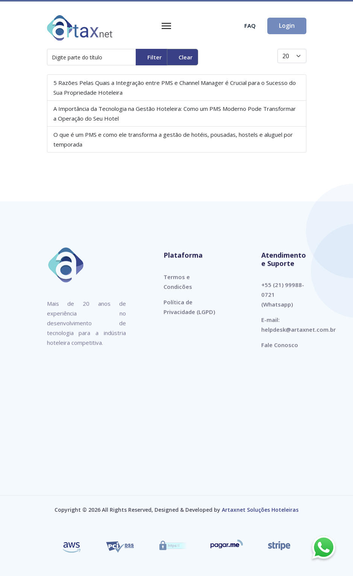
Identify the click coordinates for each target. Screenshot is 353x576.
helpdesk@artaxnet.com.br (298, 333)
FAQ (250, 25)
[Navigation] (166, 26)
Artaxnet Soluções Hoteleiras (260, 509)
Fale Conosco (279, 349)
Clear (185, 57)
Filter (154, 57)
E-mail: (270, 324)
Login (287, 25)
